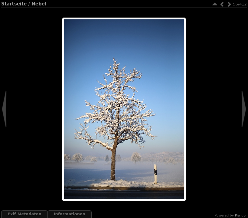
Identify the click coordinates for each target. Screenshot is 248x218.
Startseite (14, 4)
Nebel (38, 4)
